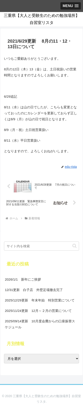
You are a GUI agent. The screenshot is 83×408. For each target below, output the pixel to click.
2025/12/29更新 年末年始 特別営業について (40, 300)
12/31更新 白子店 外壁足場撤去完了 (34, 290)
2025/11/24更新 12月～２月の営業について (38, 311)
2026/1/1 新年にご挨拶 (23, 279)
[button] (74, 245)
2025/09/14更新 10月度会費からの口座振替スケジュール (40, 324)
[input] (41, 246)
